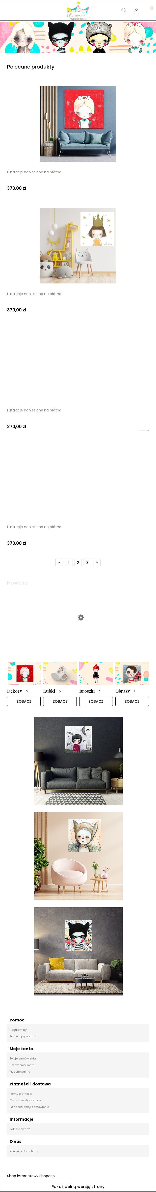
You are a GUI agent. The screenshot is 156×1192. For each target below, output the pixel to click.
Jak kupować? (20, 1129)
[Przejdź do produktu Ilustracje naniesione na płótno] (78, 124)
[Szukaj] (123, 10)
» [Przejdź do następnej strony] (97, 562)
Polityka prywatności (24, 1037)
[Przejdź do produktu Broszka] (78, 636)
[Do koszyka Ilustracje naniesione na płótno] (144, 426)
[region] (78, 37)
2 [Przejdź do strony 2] (78, 562)
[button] (19, 10)
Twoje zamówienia (23, 1059)
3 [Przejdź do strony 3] (87, 562)
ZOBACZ (24, 701)
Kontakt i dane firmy (24, 1151)
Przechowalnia (20, 1072)
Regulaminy (18, 1030)
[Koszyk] (149, 6)
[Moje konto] (136, 10)
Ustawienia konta (22, 1065)
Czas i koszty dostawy (26, 1101)
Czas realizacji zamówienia (29, 1107)
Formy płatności (21, 1094)
